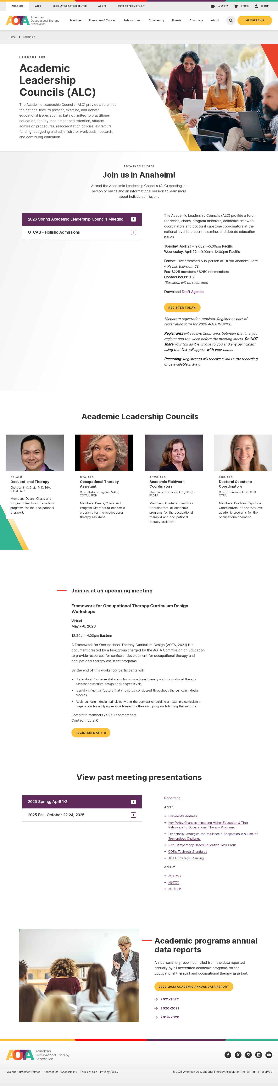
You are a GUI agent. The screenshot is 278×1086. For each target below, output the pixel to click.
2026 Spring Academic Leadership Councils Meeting (75, 219)
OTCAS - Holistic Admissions (54, 232)
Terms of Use (88, 1071)
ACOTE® (174, 889)
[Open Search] (231, 20)
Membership (255, 20)
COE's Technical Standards (187, 851)
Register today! (182, 307)
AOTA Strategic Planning (186, 858)
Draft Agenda (192, 292)
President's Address (182, 816)
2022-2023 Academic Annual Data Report (194, 986)
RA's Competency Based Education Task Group (202, 845)
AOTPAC (174, 876)
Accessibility (69, 1071)
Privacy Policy (109, 1071)
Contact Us (50, 1071)
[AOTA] (33, 20)
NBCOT (173, 882)
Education (29, 36)
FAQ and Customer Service (23, 1071)
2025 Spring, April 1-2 (47, 801)
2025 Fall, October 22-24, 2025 (56, 815)
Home (12, 36)
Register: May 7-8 (91, 732)
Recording (172, 798)
